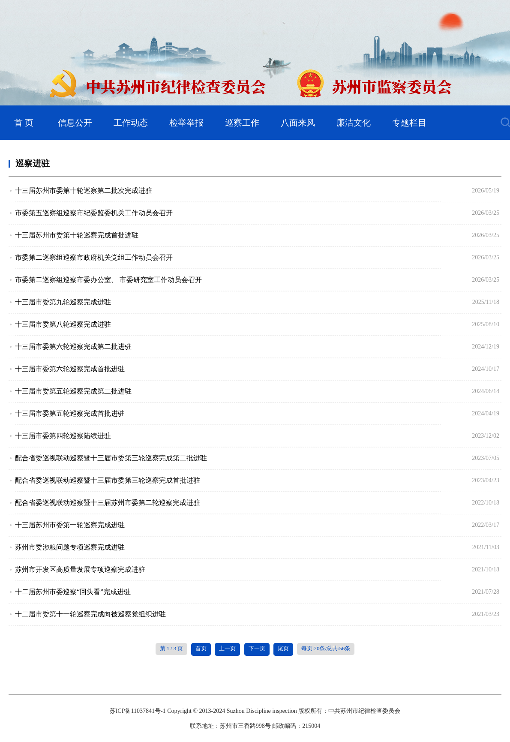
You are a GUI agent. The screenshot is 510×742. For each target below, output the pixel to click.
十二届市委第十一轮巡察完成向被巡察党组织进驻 (90, 614)
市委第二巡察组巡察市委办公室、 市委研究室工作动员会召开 (108, 279)
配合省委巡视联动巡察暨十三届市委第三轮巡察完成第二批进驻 (111, 458)
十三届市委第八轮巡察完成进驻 (63, 324)
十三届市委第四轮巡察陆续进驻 (63, 435)
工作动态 (131, 122)
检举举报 (186, 122)
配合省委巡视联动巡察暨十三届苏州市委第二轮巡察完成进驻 (107, 502)
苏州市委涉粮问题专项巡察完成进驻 (70, 547)
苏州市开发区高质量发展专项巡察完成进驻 (80, 569)
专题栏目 (409, 122)
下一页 (257, 649)
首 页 (23, 122)
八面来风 (298, 122)
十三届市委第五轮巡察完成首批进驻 (70, 413)
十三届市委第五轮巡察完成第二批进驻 (73, 391)
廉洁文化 (353, 122)
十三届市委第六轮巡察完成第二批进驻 (73, 346)
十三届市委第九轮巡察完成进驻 (63, 302)
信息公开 (75, 122)
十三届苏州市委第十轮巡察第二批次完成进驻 (83, 190)
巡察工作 (242, 122)
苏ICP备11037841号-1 (138, 711)
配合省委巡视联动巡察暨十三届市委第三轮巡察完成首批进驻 (107, 480)
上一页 (227, 649)
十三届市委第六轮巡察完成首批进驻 (70, 369)
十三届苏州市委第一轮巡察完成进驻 (70, 525)
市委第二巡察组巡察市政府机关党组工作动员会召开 (94, 257)
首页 (201, 649)
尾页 (283, 649)
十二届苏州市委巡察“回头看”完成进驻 (73, 591)
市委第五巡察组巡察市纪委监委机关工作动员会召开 (94, 212)
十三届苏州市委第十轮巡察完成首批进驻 (76, 235)
